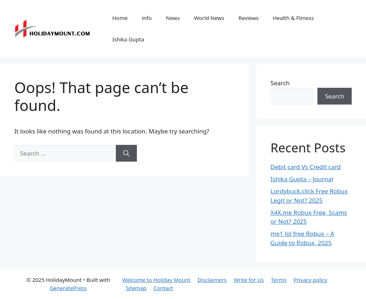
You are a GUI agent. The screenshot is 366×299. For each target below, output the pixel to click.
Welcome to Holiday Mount (156, 279)
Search (280, 83)
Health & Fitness (293, 17)
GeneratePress (68, 288)
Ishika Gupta (128, 39)
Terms (278, 279)
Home (120, 17)
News (173, 17)
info (147, 17)
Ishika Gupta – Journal (302, 179)
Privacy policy (310, 279)
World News (209, 17)
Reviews (248, 17)
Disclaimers (212, 279)
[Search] (126, 153)
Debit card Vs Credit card (306, 167)
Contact (163, 288)
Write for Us (249, 279)
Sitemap (136, 288)
